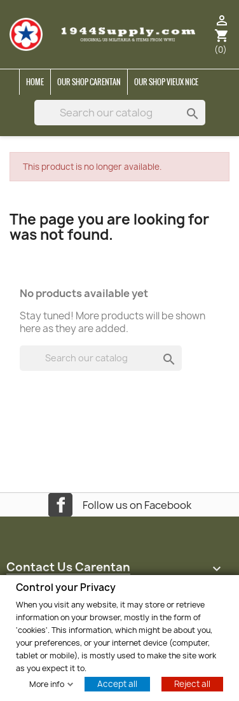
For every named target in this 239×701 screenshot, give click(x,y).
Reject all (192, 683)
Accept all (117, 683)
